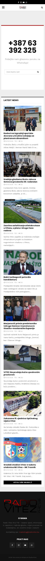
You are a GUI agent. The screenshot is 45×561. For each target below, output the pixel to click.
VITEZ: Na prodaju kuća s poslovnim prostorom (22, 373)
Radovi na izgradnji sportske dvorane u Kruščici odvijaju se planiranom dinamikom (19, 136)
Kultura (7, 154)
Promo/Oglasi (9, 346)
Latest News (11, 100)
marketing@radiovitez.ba (29, 532)
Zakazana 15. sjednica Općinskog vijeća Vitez (21, 419)
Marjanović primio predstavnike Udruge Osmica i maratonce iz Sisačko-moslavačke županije (20, 326)
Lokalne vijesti (9, 108)
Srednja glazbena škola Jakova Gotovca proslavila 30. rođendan (20, 180)
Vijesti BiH (8, 251)
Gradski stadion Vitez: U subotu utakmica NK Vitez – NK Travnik (20, 466)
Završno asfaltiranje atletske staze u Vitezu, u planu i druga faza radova (22, 228)
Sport (7, 439)
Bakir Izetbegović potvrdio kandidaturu (17, 278)
